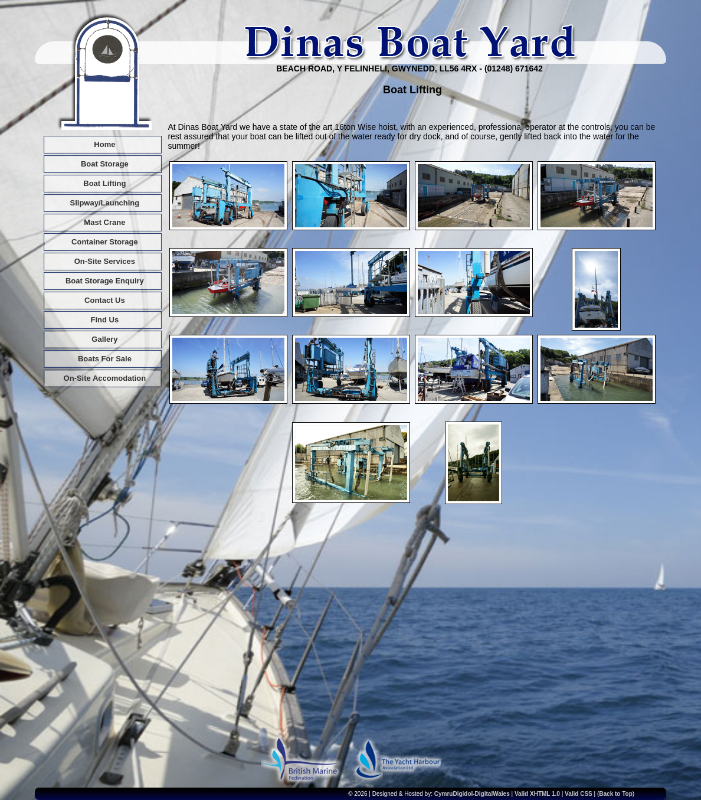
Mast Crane (104, 222)
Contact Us (104, 300)
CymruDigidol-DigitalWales (472, 794)
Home (104, 144)
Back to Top (615, 794)
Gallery (104, 339)
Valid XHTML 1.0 (537, 794)
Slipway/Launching (105, 202)
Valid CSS (579, 794)
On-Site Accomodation (105, 378)
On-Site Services (104, 261)
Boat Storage (105, 163)
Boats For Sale (105, 358)
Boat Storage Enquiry (104, 280)
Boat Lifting (104, 183)
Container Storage (104, 241)
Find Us (105, 319)
